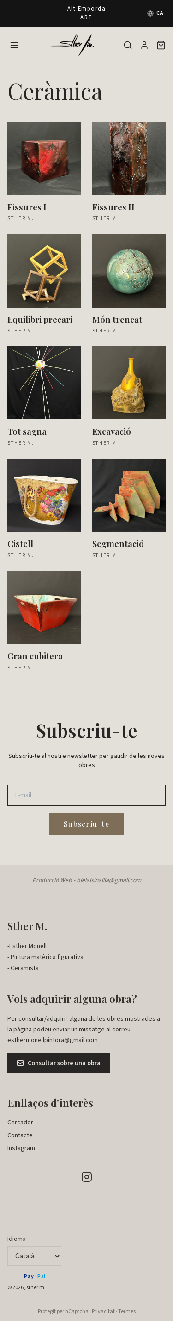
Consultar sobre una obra (59, 1063)
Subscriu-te (86, 824)
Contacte (20, 1135)
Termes (127, 1311)
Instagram (21, 1148)
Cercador (20, 1122)
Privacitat (103, 1311)
